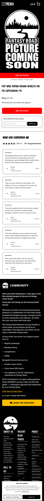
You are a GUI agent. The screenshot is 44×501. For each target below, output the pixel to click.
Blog (33, 458)
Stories (34, 461)
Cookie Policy (25, 491)
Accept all (31, 497)
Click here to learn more (12, 391)
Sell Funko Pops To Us (37, 451)
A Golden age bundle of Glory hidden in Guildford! (23, 465)
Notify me (32, 124)
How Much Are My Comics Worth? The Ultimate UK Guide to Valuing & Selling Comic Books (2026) (22, 451)
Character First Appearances (36, 470)
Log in (32, 4)
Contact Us (35, 437)
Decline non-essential (12, 497)
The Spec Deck (36, 474)
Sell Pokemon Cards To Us (36, 446)
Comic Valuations (35, 465)
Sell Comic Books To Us (36, 441)
